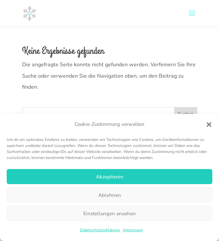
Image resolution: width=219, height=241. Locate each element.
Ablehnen (109, 195)
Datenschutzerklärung (100, 230)
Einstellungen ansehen (109, 213)
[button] (209, 124)
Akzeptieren (109, 176)
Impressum (133, 230)
